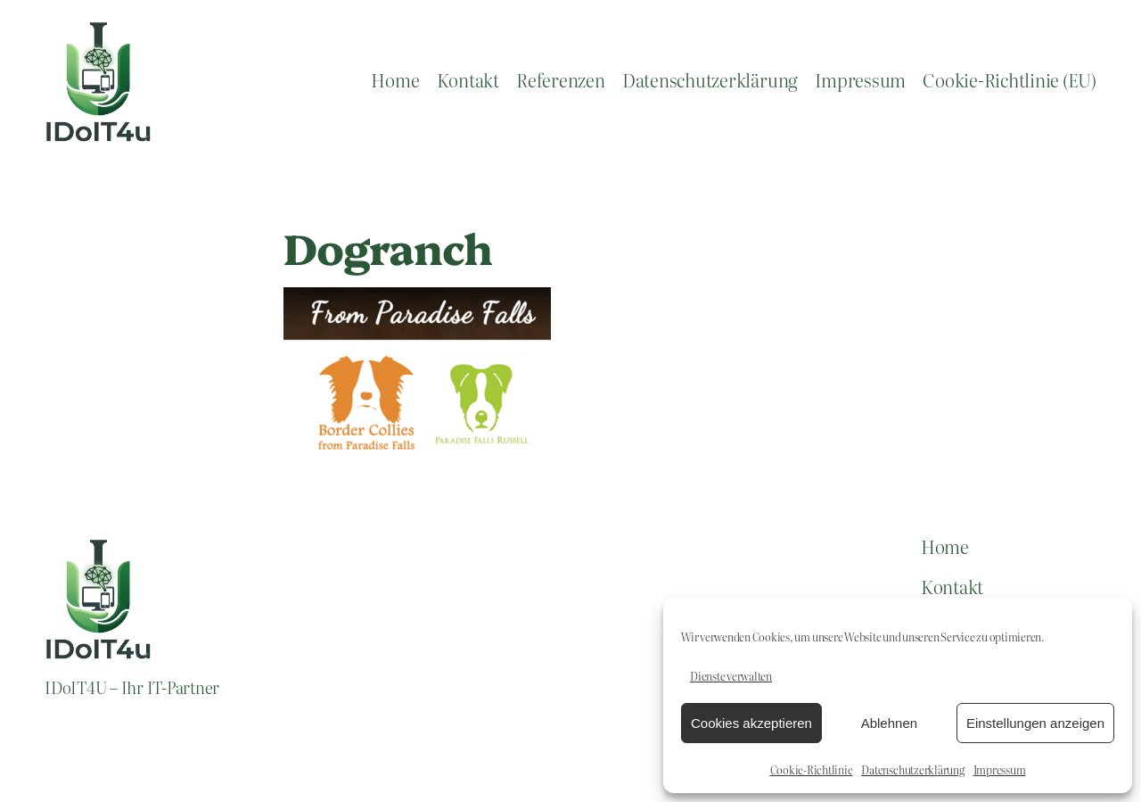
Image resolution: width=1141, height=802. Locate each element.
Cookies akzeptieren (751, 723)
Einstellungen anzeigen (1035, 723)
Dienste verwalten (731, 676)
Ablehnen (889, 723)
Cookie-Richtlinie (811, 770)
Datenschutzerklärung (912, 770)
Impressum (999, 770)
